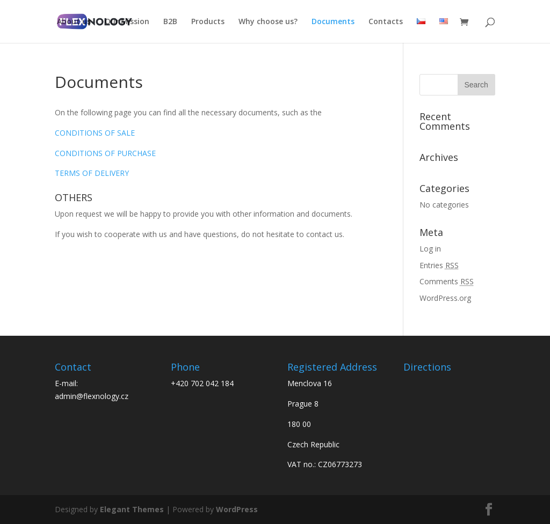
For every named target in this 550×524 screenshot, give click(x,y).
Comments (446, 281)
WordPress (237, 509)
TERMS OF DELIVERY (92, 173)
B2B (170, 22)
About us (74, 22)
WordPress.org (445, 298)
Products (208, 22)
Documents (333, 22)
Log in (430, 248)
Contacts (385, 22)
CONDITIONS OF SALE (95, 133)
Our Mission (127, 22)
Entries (439, 265)
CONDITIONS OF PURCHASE (105, 153)
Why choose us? (268, 22)
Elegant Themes (132, 509)
